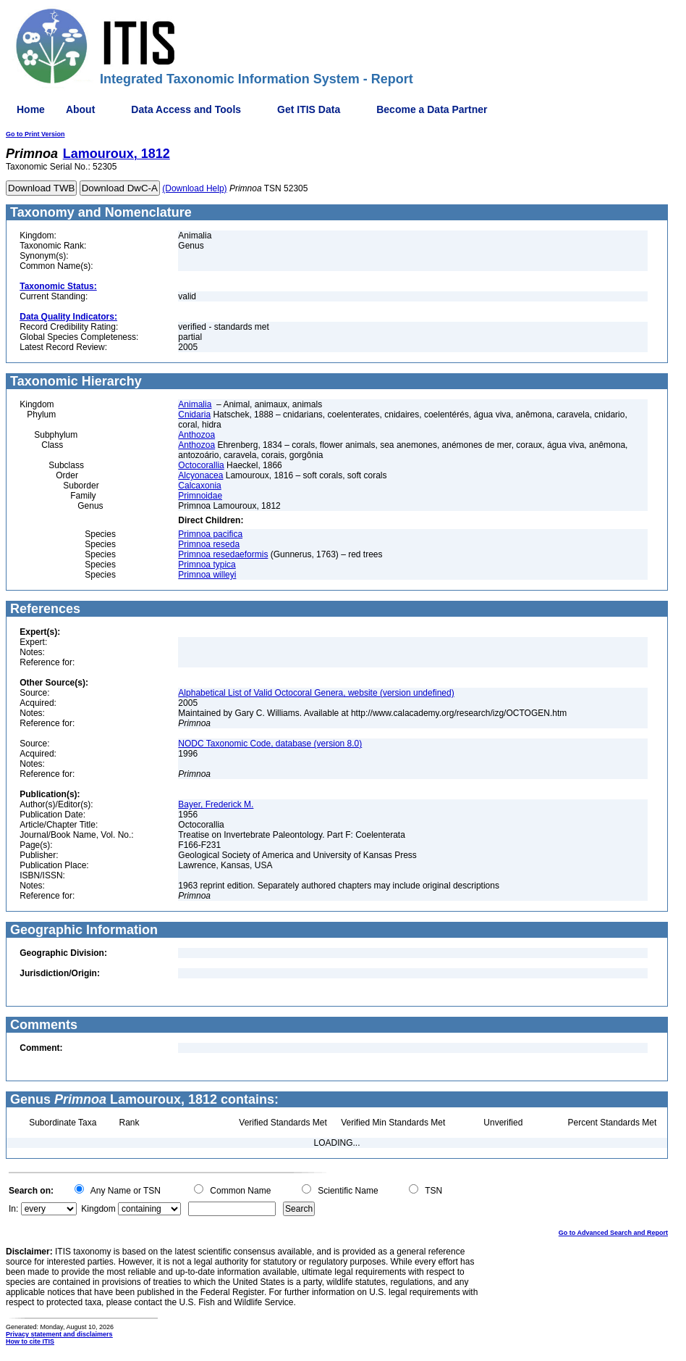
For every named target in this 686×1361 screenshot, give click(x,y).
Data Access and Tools (186, 109)
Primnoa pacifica (210, 534)
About (80, 109)
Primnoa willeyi (207, 575)
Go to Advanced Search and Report (613, 1232)
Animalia (194, 404)
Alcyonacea (200, 475)
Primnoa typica (206, 564)
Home (31, 109)
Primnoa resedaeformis (223, 554)
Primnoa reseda (209, 544)
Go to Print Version (35, 134)
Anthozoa (196, 435)
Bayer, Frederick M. (215, 804)
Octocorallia (201, 465)
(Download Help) (194, 188)
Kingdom (98, 1209)
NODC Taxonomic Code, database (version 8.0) (270, 743)
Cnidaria (194, 414)
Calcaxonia (199, 485)
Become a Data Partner (431, 109)
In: (13, 1209)
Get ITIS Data (308, 109)
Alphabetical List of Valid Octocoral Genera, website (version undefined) (316, 693)
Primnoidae (200, 496)
